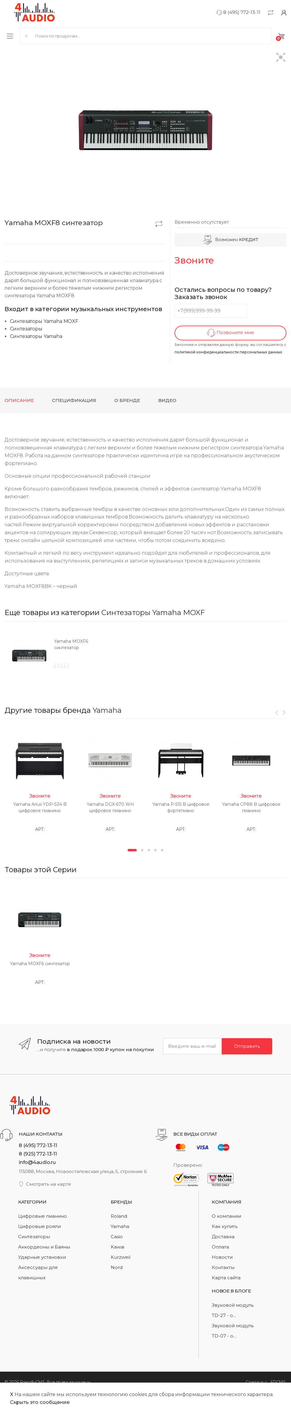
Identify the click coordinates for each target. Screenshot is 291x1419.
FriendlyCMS (32, 1382)
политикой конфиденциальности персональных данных (228, 352)
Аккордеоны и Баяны (44, 1247)
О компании (226, 1216)
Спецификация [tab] (74, 400)
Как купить (224, 1226)
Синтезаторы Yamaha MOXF (44, 321)
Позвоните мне (230, 333)
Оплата (220, 1247)
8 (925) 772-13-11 (38, 1154)
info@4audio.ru (37, 1162)
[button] (280, 57)
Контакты (223, 1267)
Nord (117, 1267)
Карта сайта (226, 1277)
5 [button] (162, 850)
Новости (222, 1257)
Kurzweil (120, 1257)
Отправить (247, 1046)
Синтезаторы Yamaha (36, 336)
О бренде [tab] (127, 400)
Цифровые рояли (39, 1226)
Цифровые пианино (42, 1216)
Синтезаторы (26, 329)
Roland (119, 1216)
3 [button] (149, 850)
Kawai (117, 1247)
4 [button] (155, 850)
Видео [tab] (167, 400)
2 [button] (142, 850)
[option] (75, 657)
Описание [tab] (19, 400)
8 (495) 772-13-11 (238, 12)
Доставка (223, 1236)
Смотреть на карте (45, 1184)
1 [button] (132, 850)
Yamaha (107, 710)
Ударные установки (42, 1257)
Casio (117, 1236)
